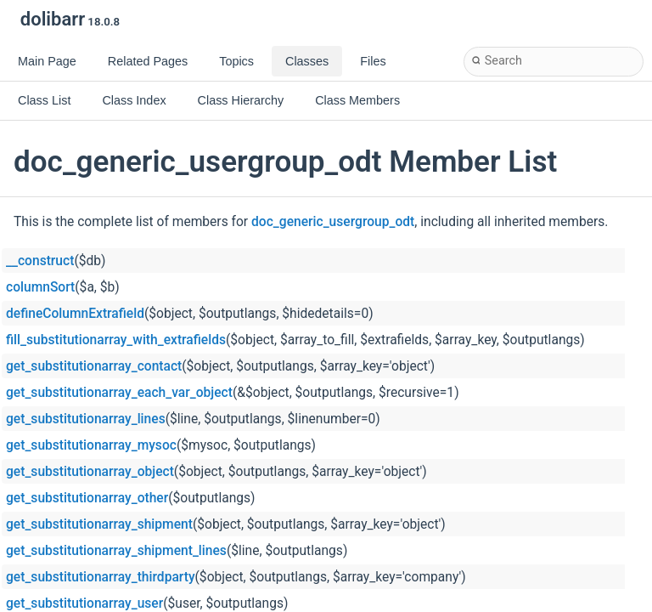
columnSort (40, 287)
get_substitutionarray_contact (94, 366)
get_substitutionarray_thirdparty (100, 577)
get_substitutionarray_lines (86, 419)
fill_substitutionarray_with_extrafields (116, 340)
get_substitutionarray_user (84, 603)
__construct (40, 261)
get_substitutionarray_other (87, 498)
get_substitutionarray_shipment (99, 524)
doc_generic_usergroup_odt (332, 222)
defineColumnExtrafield (75, 313)
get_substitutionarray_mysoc (91, 445)
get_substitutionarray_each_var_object (119, 392)
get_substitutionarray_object (90, 471)
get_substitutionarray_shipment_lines (116, 550)
